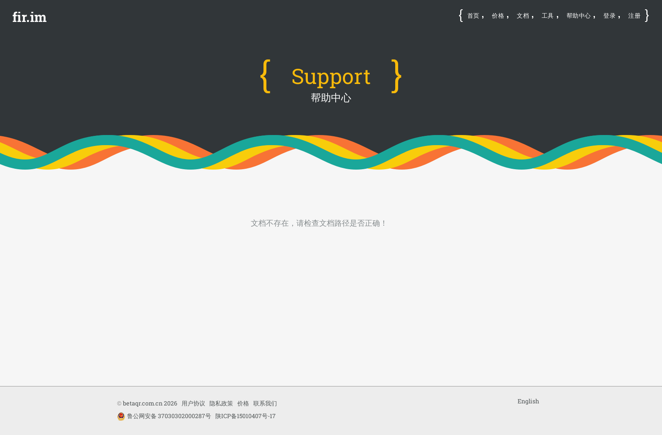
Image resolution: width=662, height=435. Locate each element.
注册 (634, 15)
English (528, 401)
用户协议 (193, 403)
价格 (498, 15)
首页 (473, 15)
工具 (548, 15)
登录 (609, 15)
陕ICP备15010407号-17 (245, 416)
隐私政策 (221, 403)
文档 (523, 15)
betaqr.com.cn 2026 (150, 403)
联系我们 (265, 403)
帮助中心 (579, 15)
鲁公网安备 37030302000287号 (164, 416)
